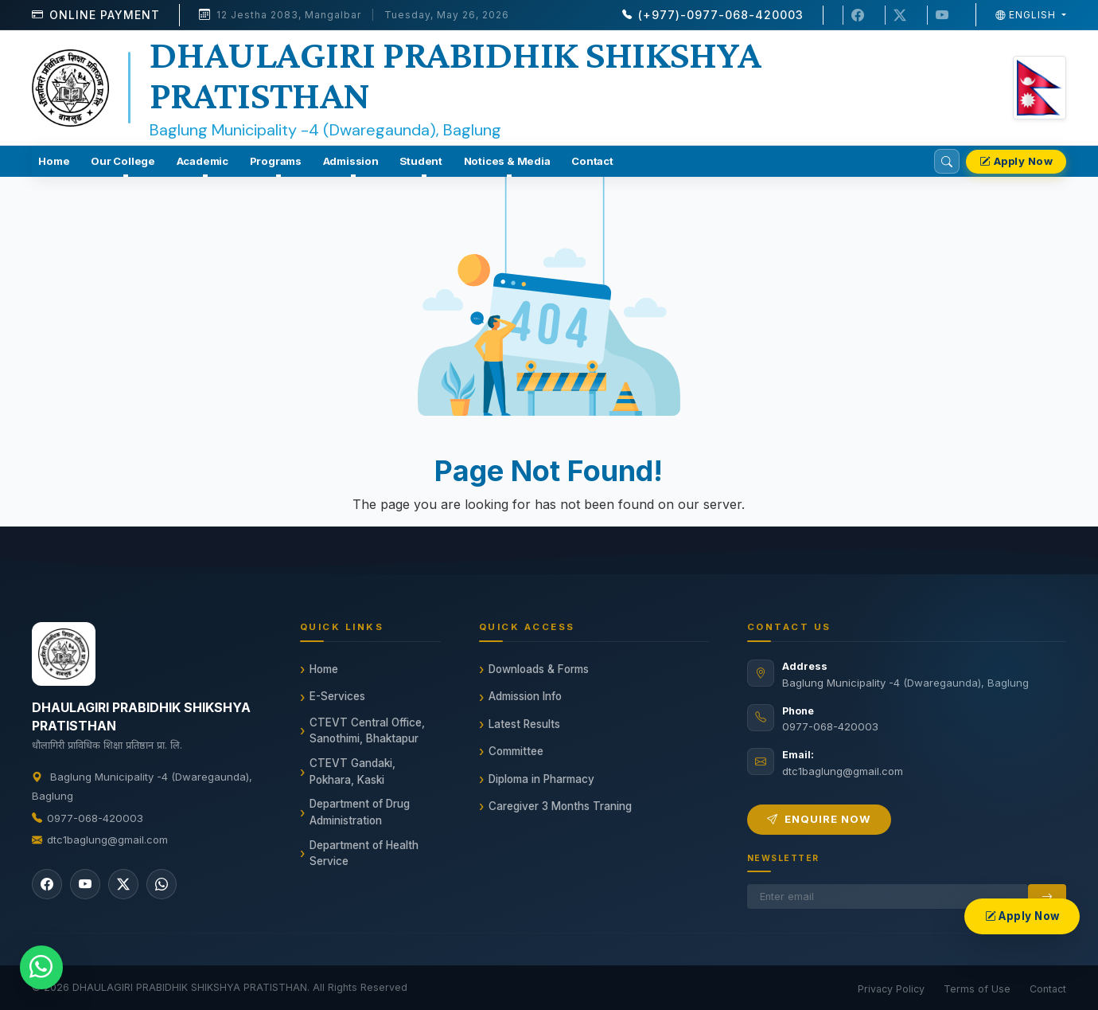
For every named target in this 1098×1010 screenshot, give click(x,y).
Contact (592, 161)
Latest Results (524, 724)
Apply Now (1016, 161)
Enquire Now (819, 818)
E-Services (337, 696)
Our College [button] (123, 161)
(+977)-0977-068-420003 (721, 15)
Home (53, 161)
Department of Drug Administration (360, 811)
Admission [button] (351, 161)
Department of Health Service (364, 853)
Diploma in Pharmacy (541, 779)
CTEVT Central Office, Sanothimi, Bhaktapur (367, 730)
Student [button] (420, 161)
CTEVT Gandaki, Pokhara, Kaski (352, 771)
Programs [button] (276, 161)
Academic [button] (202, 161)
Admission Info (525, 696)
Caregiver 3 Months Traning (560, 806)
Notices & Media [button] (507, 161)
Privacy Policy (891, 989)
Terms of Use (977, 989)
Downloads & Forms (539, 669)
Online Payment (104, 15)
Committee (516, 751)
